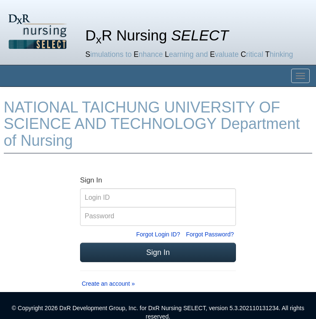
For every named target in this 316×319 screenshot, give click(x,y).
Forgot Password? (210, 234)
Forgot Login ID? (158, 234)
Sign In (158, 252)
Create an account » (108, 283)
